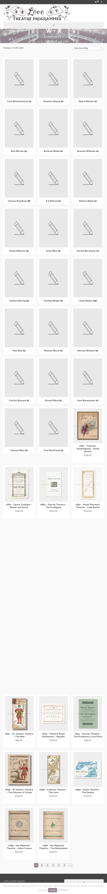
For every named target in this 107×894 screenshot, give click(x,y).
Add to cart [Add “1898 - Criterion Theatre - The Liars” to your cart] (53, 801)
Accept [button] (52, 890)
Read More (63, 890)
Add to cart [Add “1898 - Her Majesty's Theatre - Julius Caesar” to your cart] (19, 857)
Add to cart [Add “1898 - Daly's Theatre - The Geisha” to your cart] (88, 801)
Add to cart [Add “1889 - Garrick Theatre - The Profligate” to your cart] (53, 516)
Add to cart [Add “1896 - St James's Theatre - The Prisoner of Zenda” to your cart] (19, 801)
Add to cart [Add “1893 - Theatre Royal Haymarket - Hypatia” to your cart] (53, 745)
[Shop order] (88, 48)
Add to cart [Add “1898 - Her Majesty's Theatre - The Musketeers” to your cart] (53, 857)
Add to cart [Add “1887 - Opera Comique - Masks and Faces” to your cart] (19, 516)
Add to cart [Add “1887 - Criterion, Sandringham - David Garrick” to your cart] (88, 460)
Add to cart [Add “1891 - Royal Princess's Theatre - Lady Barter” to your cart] (88, 516)
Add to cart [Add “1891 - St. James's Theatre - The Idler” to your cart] (19, 745)
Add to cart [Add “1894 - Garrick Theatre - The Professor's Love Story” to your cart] (88, 745)
